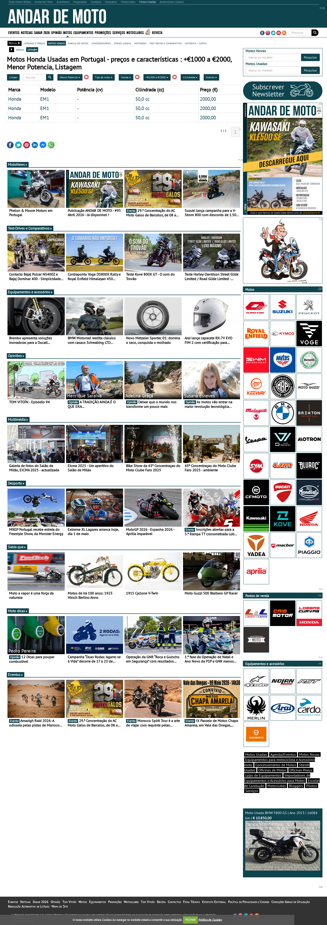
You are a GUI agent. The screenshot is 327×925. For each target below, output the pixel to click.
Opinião (56, 32)
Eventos (14, 32)
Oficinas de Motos (272, 770)
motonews (140, 43)
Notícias (27, 32)
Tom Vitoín (69, 902)
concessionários (101, 43)
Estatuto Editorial (214, 902)
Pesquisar (310, 57)
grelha (20, 49)
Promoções (103, 32)
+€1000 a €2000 (157, 77)
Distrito (211, 77)
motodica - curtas (195, 43)
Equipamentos (83, 32)
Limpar (13, 77)
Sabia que (17, 547)
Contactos (174, 902)
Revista (157, 32)
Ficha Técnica (191, 902)
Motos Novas (309, 754)
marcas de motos (78, 43)
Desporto (16, 483)
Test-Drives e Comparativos (30, 228)
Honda (126, 77)
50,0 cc (142, 99)
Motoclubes (135, 32)
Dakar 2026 (42, 32)
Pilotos (311, 785)
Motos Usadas (256, 754)
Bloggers (296, 785)
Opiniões (16, 355)
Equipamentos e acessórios (30, 292)
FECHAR (190, 920)
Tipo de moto (103, 77)
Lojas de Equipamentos (263, 775)
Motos (67, 32)
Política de (210, 920)
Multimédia (18, 419)
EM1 (44, 99)
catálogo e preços (34, 43)
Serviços (118, 32)
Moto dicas (18, 611)
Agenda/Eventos (283, 754)
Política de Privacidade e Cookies (248, 902)
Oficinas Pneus (301, 770)
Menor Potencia (70, 77)
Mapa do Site (60, 906)
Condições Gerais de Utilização (290, 902)
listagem (32, 49)
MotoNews (17, 164)
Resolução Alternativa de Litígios (28, 906)
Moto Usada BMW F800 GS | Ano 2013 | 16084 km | (282, 840)
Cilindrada (190, 77)
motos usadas (56, 43)
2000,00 (208, 99)
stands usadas (122, 43)
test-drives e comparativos (165, 43)
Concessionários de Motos (275, 765)
